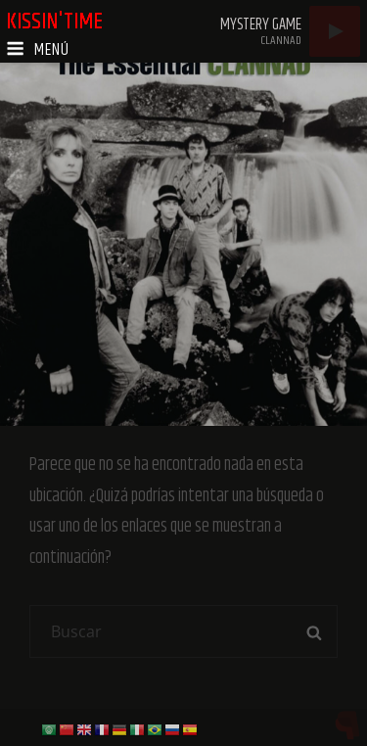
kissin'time (54, 21)
